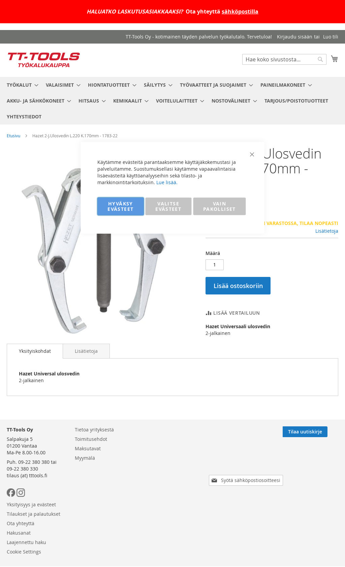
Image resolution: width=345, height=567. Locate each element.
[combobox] (284, 59)
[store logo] (44, 59)
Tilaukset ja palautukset (174, 468)
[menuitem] (20, 85)
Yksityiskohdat (35, 351)
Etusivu (13, 135)
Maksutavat (88, 478)
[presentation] (247, 491)
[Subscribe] (315, 461)
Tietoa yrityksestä (94, 459)
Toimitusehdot (91, 468)
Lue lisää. (167, 182)
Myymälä (85, 487)
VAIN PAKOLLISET (219, 206)
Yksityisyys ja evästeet (172, 459)
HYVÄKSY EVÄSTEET (120, 206)
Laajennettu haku (167, 497)
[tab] (35, 351)
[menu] (172, 100)
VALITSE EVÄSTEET (168, 206)
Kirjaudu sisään (294, 36)
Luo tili (330, 36)
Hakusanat (159, 487)
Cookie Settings (165, 506)
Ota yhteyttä (161, 478)
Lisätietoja (326, 231)
